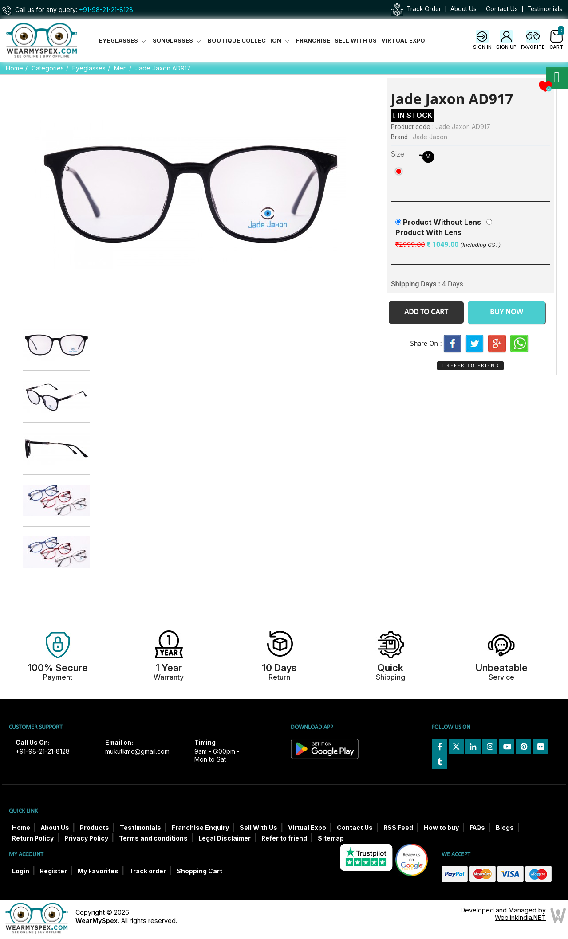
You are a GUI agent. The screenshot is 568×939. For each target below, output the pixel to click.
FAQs (477, 827)
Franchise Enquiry (200, 827)
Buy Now (506, 312)
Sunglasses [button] (178, 40)
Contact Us (502, 8)
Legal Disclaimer (224, 838)
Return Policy (33, 838)
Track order (147, 871)
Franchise (313, 40)
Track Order (424, 8)
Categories (48, 68)
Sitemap (331, 838)
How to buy (441, 827)
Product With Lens (428, 232)
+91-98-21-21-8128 (106, 9)
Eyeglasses (89, 68)
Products (94, 827)
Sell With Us (356, 40)
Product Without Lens (442, 222)
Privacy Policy (86, 838)
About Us (463, 8)
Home (14, 68)
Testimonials (544, 8)
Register (53, 871)
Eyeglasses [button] (123, 40)
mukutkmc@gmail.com (137, 751)
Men (120, 68)
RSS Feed (398, 827)
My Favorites (98, 871)
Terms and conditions (153, 838)
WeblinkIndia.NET (520, 917)
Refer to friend (284, 838)
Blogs (505, 827)
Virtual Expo (403, 40)
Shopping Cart (199, 871)
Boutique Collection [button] (250, 40)
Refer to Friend (470, 365)
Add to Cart (426, 312)
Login (20, 871)
